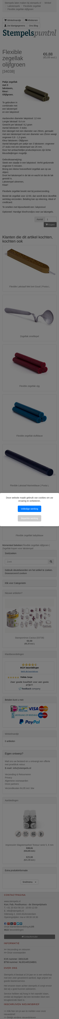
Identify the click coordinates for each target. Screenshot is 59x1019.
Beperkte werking (29, 518)
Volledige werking (29, 509)
